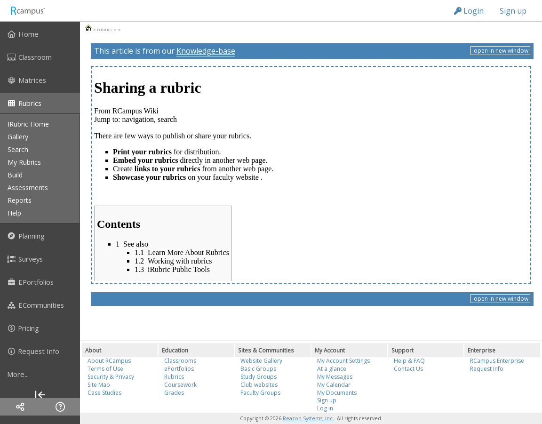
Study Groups (258, 377)
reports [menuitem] (20, 200)
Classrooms (180, 361)
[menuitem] (40, 34)
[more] (40, 374)
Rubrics (174, 377)
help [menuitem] (14, 212)
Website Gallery (261, 361)
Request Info (486, 369)
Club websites (259, 385)
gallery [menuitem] (18, 136)
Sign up (513, 11)
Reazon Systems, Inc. (308, 418)
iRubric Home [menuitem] (28, 124)
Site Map (99, 385)
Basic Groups (258, 369)
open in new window (500, 51)
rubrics (104, 29)
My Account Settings (343, 361)
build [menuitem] (15, 174)
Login (469, 11)
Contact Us (408, 369)
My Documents (337, 393)
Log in (325, 408)
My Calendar (334, 385)
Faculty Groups (260, 393)
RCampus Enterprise (497, 361)
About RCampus (109, 361)
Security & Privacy (111, 377)
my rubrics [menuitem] (24, 162)
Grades (174, 393)
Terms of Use (105, 369)
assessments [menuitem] (28, 187)
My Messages (334, 377)
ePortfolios (179, 369)
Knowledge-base (205, 51)
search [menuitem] (18, 149)
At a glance (331, 369)
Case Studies (104, 393)
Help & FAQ (409, 361)
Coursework (180, 385)
